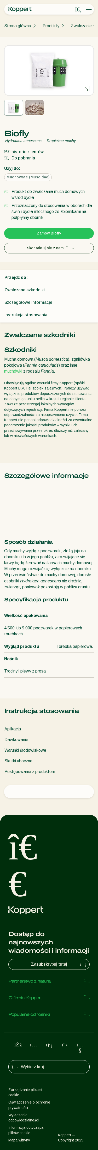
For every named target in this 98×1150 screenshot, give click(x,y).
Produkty (51, 26)
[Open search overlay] (78, 9)
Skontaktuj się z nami (49, 248)
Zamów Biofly (49, 233)
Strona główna (17, 26)
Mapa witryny (19, 1140)
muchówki (13, 371)
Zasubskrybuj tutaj (59, 964)
